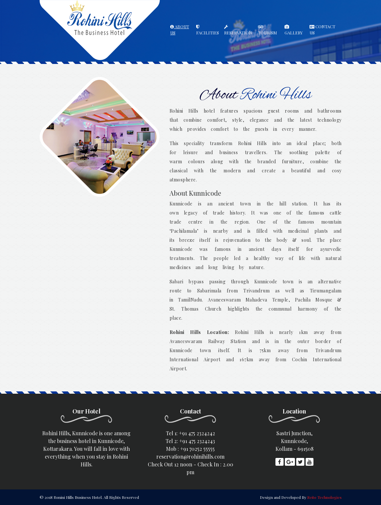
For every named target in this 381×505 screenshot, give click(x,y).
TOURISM (267, 30)
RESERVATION (238, 30)
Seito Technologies (324, 497)
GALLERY (294, 30)
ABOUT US (179, 30)
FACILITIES (207, 30)
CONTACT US (322, 30)
